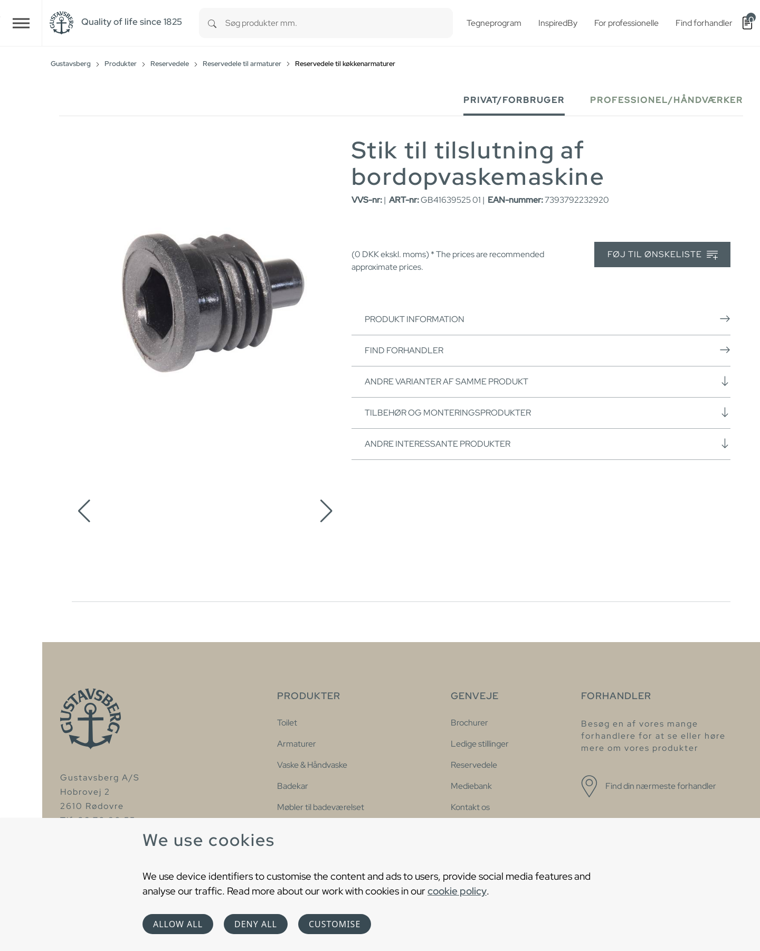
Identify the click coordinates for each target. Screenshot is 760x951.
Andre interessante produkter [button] (547, 443)
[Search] (212, 23)
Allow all (178, 924)
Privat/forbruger (514, 100)
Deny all (255, 924)
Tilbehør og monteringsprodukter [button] (547, 412)
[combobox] (339, 23)
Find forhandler (547, 350)
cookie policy (457, 891)
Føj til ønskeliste (662, 255)
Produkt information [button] (547, 319)
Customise (334, 924)
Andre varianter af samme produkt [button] (547, 381)
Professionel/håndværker (666, 100)
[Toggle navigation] (21, 23)
